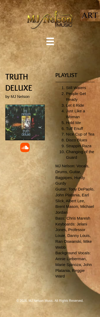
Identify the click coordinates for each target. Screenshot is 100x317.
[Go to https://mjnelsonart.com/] (90, 15)
